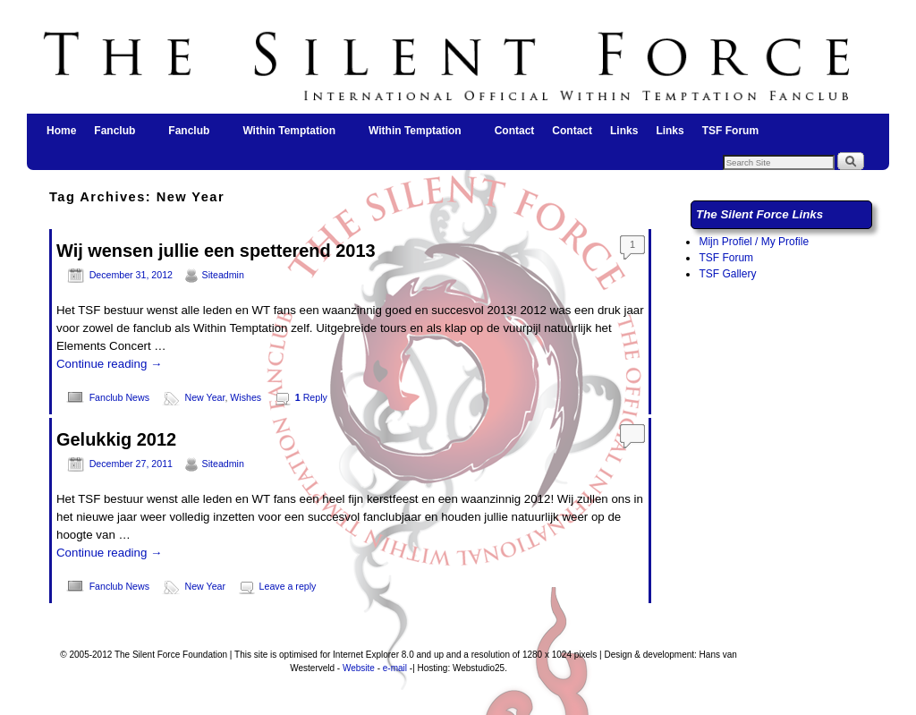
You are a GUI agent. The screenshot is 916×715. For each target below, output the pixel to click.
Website (359, 668)
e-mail (395, 668)
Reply (311, 397)
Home (61, 130)
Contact (515, 130)
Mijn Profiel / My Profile (754, 241)
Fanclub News (119, 397)
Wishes (245, 397)
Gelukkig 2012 (116, 439)
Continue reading (109, 363)
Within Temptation (289, 136)
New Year (205, 397)
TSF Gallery (727, 274)
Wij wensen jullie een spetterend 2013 (216, 250)
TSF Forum (730, 130)
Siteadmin (223, 274)
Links (624, 130)
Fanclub (115, 136)
